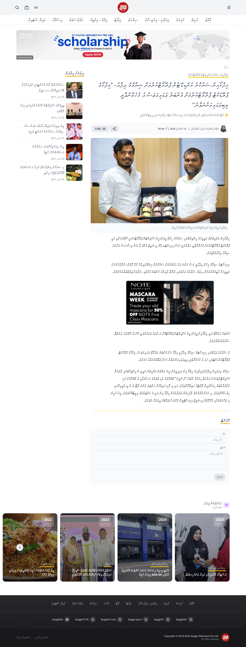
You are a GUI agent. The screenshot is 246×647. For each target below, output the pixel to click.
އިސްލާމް (57, 20)
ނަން (224, 433)
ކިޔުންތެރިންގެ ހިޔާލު (23, 637)
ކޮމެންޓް (223, 447)
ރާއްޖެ (208, 20)
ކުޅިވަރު (180, 20)
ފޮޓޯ (117, 603)
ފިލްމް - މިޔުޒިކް (98, 20)
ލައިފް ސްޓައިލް (36, 20)
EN (36, 7)
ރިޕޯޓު (117, 20)
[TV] (26, 7)
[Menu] (229, 7)
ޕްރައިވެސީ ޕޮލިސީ (41, 637)
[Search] (17, 7)
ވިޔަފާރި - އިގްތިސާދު (157, 20)
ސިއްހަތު (133, 20)
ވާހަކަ (106, 603)
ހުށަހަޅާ (219, 477)
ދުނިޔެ (194, 20)
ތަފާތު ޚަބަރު (76, 20)
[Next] (19, 547)
